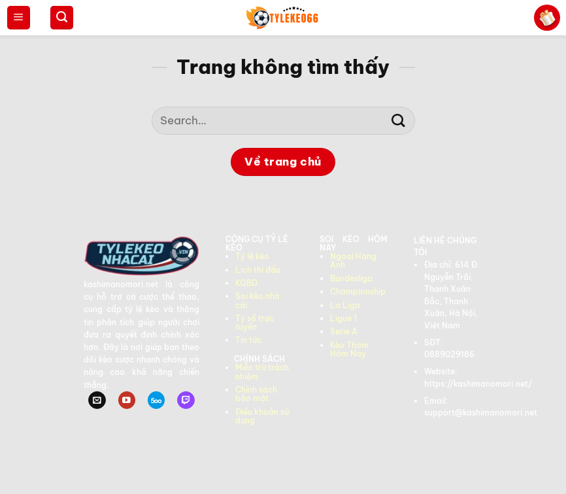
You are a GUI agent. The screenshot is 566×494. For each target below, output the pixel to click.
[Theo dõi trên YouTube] (126, 400)
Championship (358, 291)
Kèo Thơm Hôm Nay (349, 349)
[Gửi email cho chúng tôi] (96, 400)
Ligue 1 (343, 318)
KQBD (246, 283)
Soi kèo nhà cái (257, 300)
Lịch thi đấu (257, 270)
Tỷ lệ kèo (252, 256)
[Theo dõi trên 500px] (156, 400)
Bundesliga (351, 278)
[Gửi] (398, 121)
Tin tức (248, 340)
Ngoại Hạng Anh (353, 260)
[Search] (61, 17)
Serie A (344, 331)
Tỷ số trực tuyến (254, 322)
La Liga (345, 305)
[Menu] (18, 17)
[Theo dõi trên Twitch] (185, 400)
